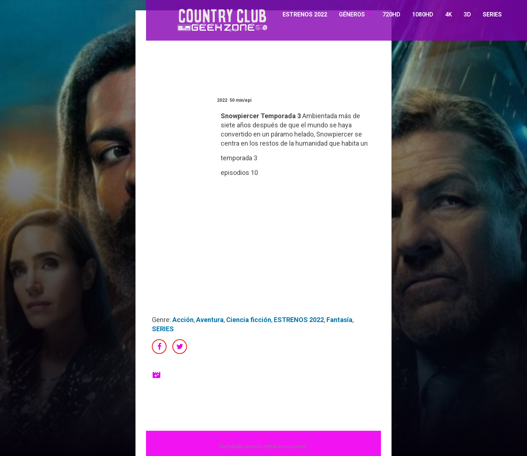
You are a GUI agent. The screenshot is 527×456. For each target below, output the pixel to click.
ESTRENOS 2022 (305, 14)
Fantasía (339, 320)
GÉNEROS (352, 14)
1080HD (422, 14)
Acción (183, 320)
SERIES (492, 14)
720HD (391, 14)
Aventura (210, 320)
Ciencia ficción (248, 320)
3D (467, 14)
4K (448, 14)
